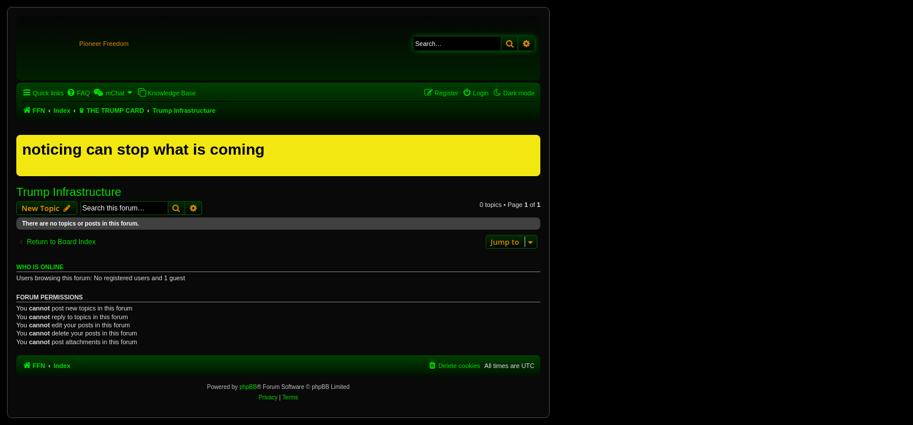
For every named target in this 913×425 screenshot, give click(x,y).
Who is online (39, 266)
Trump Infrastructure (68, 191)
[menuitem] (78, 93)
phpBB (248, 387)
